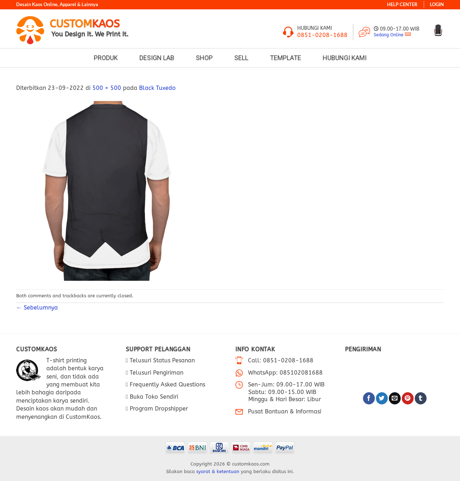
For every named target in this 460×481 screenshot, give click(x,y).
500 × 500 (106, 87)
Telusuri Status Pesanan (161, 360)
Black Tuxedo (157, 87)
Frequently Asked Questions (166, 384)
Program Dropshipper (158, 408)
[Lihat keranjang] (438, 30)
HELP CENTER (402, 4)
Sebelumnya (39, 307)
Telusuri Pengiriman (155, 372)
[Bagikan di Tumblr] (421, 398)
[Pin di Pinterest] (408, 398)
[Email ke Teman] (395, 398)
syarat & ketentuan (217, 471)
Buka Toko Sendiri (153, 396)
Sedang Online (389, 34)
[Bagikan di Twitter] (382, 398)
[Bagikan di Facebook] (369, 398)
